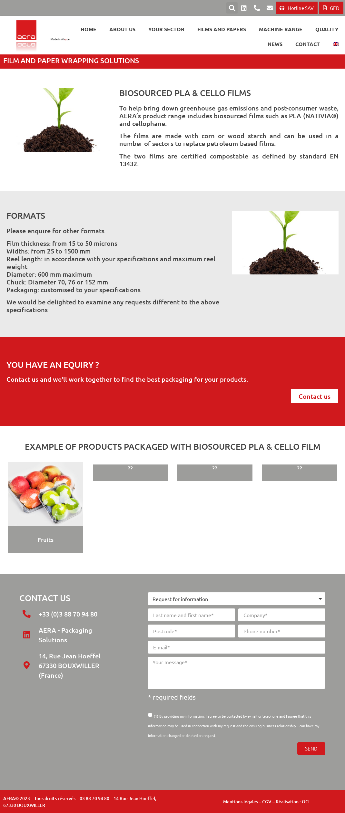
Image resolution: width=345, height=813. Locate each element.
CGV (266, 802)
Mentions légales (240, 802)
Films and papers (221, 29)
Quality (327, 29)
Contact (307, 44)
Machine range (280, 29)
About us (122, 29)
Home (88, 29)
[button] (232, 8)
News (275, 44)
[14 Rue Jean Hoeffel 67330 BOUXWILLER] (68, 728)
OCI (306, 802)
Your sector (166, 29)
